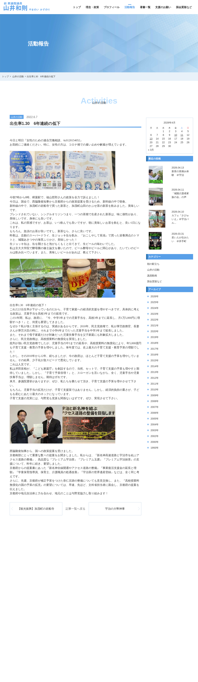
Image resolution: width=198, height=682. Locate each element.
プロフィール (112, 7)
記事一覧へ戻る (75, 508)
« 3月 (151, 149)
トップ (77, 7)
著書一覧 (145, 7)
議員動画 (152, 275)
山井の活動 (153, 269)
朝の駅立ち (153, 263)
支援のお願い (163, 7)
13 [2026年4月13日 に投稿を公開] (151, 138)
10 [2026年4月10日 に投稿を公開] (175, 135)
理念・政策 (92, 7)
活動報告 (129, 7)
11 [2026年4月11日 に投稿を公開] (181, 135)
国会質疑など (184, 7)
